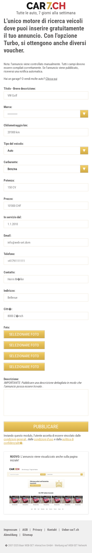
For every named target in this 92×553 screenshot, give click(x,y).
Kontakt (52, 530)
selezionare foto (24, 334)
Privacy (37, 530)
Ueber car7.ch (70, 530)
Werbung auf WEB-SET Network (71, 545)
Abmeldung (10, 535)
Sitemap (28, 535)
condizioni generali (15, 439)
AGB (25, 530)
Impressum (10, 530)
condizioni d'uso (43, 439)
